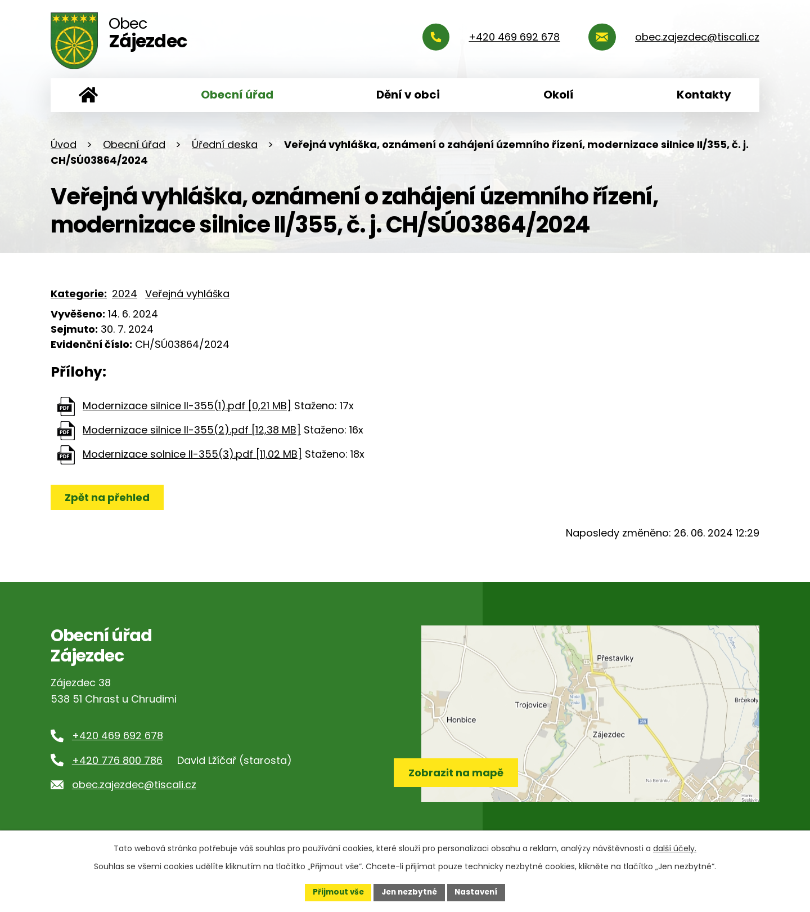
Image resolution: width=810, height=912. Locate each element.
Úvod (88, 95)
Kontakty (704, 94)
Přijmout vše (335, 891)
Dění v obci (408, 94)
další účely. (674, 847)
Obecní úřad (237, 94)
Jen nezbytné (409, 891)
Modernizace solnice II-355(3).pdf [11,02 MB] (192, 454)
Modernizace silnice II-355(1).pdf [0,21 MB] (187, 406)
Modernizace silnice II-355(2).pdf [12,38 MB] (192, 430)
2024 (124, 294)
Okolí (558, 94)
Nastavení (479, 891)
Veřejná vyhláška (187, 294)
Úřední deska (225, 144)
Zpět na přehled (108, 497)
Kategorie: (79, 294)
